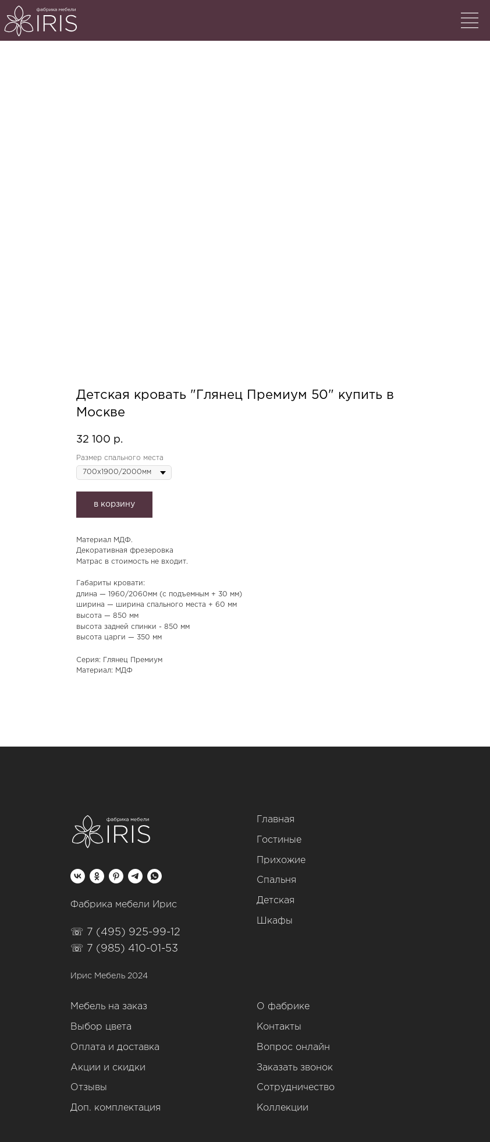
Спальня (276, 880)
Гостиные (279, 840)
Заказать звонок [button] (295, 1067)
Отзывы (88, 1087)
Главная (275, 819)
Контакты (279, 1027)
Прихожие (281, 860)
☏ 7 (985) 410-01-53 (124, 948)
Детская (275, 900)
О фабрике (283, 1006)
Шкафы (275, 921)
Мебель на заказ (108, 1006)
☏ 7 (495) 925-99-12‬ (125, 932)
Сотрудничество (296, 1087)
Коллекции (282, 1108)
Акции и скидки (107, 1067)
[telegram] (135, 876)
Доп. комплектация (115, 1108)
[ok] (97, 876)
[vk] (77, 876)
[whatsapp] (154, 876)
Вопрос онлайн (293, 1047)
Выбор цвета (101, 1027)
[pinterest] (116, 876)
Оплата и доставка (114, 1047)
